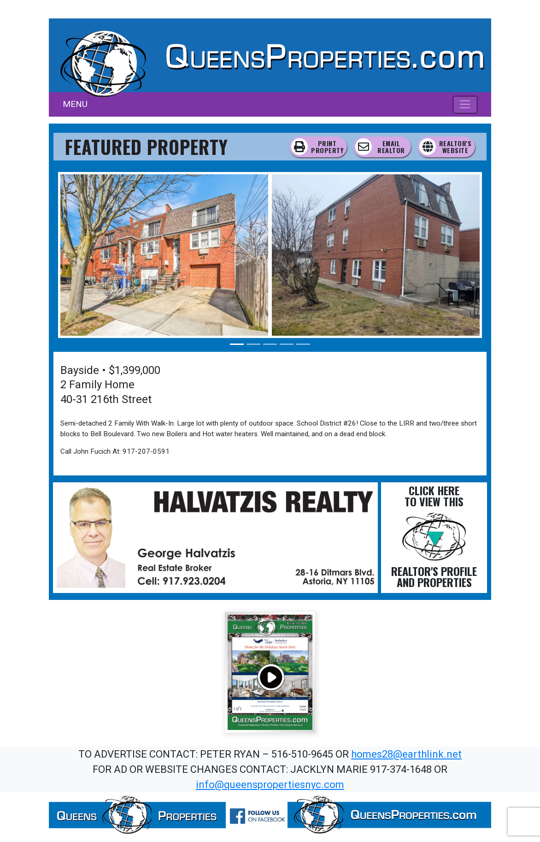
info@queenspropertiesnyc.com (270, 784)
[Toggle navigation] (465, 104)
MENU (75, 104)
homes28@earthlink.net (406, 754)
